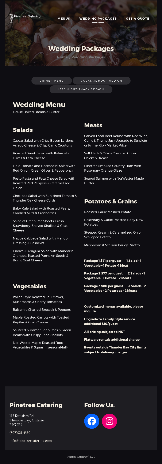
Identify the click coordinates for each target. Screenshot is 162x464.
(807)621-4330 (19, 432)
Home (62, 57)
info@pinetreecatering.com (30, 440)
